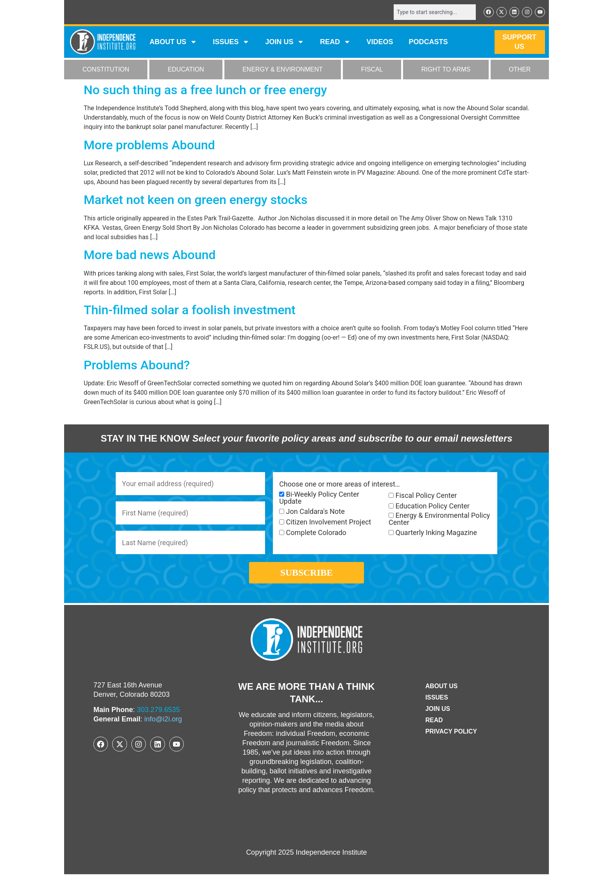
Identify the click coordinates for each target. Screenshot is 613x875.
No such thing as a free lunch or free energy (205, 89)
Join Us (437, 710)
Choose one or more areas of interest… (339, 484)
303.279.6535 (158, 710)
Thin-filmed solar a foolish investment (190, 309)
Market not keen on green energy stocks (195, 200)
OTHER (520, 69)
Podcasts (428, 42)
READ (335, 42)
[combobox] (434, 12)
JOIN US (284, 42)
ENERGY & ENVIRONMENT (282, 69)
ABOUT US (173, 42)
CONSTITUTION (105, 69)
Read (434, 721)
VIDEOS (379, 42)
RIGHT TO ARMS (445, 69)
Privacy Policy (451, 732)
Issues (231, 42)
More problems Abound (149, 145)
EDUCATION (186, 69)
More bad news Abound (150, 254)
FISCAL (372, 69)
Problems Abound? (137, 365)
